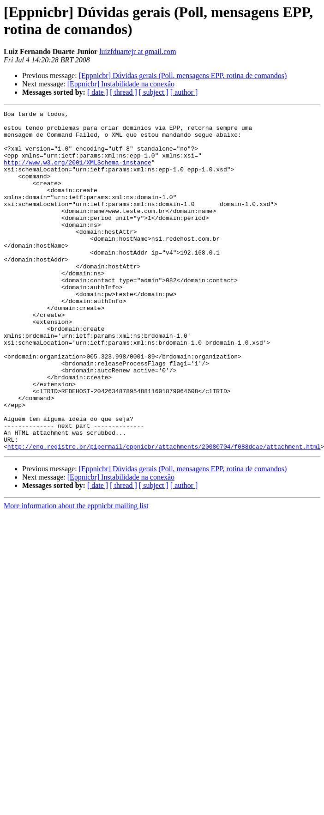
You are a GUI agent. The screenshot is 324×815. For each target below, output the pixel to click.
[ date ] (97, 92)
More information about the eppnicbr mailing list (76, 574)
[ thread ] (123, 92)
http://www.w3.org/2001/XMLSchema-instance (77, 173)
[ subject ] (153, 92)
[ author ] (184, 92)
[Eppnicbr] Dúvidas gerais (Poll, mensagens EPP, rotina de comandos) (183, 75)
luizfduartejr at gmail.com (137, 51)
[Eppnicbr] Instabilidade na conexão (120, 84)
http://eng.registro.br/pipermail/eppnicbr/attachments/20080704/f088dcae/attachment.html (164, 514)
